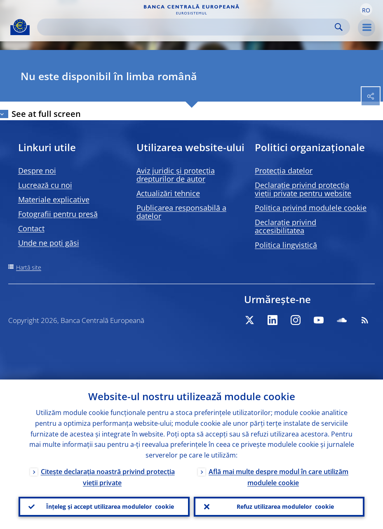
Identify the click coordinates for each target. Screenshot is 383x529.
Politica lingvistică (286, 245)
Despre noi (37, 171)
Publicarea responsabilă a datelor (181, 212)
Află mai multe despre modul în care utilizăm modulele (278, 477)
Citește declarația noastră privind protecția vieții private (108, 477)
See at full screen (46, 113)
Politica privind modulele (311, 208)
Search (338, 27)
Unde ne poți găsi (48, 243)
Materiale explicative (53, 199)
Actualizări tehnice (168, 193)
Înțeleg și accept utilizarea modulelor (110, 507)
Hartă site (28, 267)
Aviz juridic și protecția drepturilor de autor (175, 175)
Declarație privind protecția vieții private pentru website (303, 189)
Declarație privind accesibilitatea (285, 226)
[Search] (187, 27)
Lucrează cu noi (45, 185)
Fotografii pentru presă (58, 214)
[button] (366, 9)
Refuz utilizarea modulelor (285, 507)
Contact (31, 228)
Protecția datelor (284, 171)
